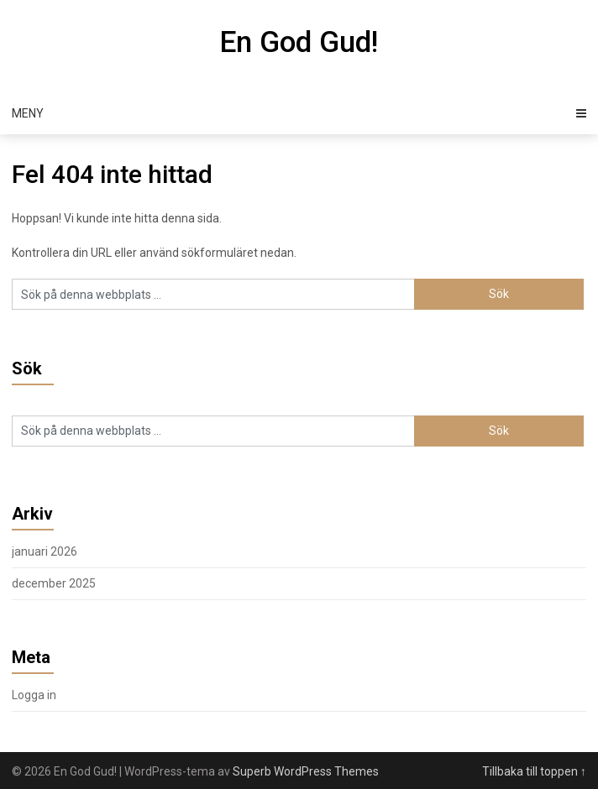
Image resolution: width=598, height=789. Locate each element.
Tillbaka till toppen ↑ (534, 771)
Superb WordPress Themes (306, 771)
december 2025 (54, 583)
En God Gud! (298, 42)
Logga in (34, 695)
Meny (28, 113)
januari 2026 (44, 551)
